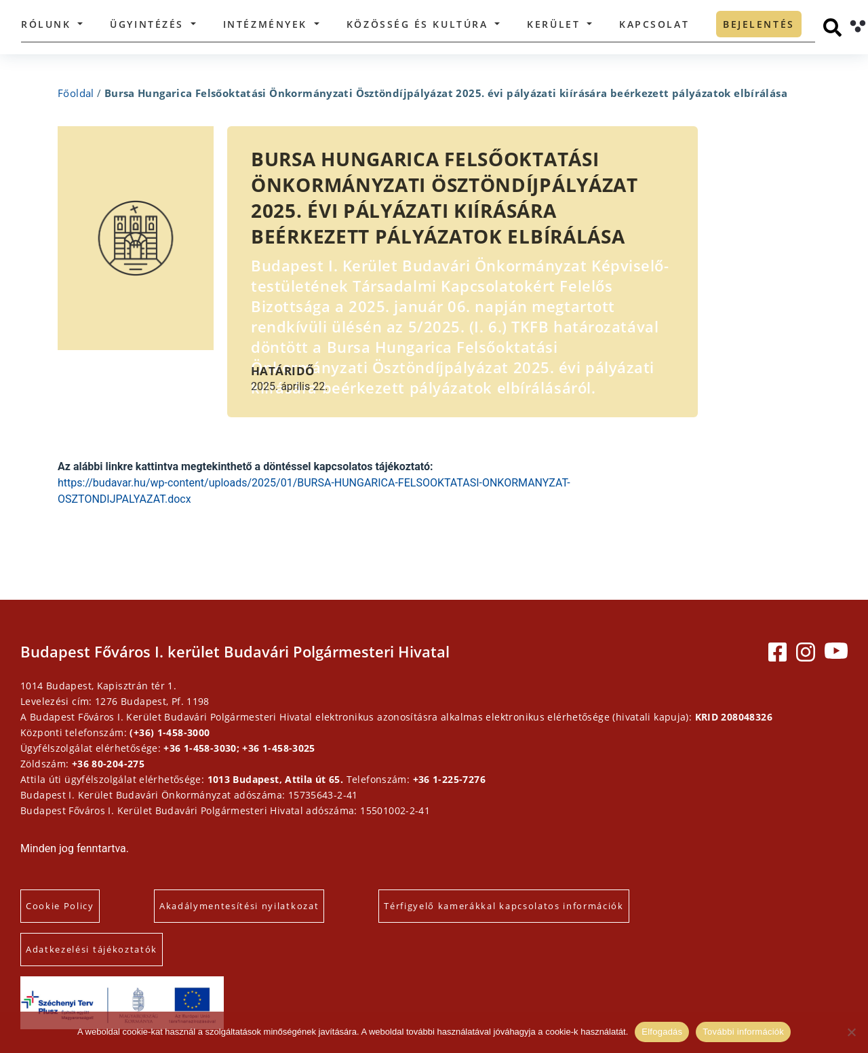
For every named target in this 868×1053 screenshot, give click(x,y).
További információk (743, 1032)
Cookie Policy (60, 906)
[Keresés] (832, 27)
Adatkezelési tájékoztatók (91, 949)
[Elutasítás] (851, 1032)
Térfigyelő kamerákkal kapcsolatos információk (504, 906)
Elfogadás (662, 1032)
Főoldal (76, 93)
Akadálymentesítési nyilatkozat (239, 906)
